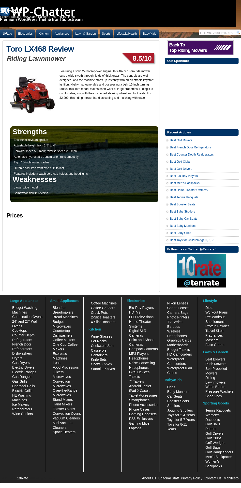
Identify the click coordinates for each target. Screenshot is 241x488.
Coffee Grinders (103, 308)
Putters (210, 429)
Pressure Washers (219, 391)
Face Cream (214, 345)
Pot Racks (99, 341)
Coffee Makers (64, 340)
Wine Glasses (101, 336)
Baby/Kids (149, 33)
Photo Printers (178, 317)
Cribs (171, 387)
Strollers (173, 406)
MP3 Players (139, 354)
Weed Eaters (215, 387)
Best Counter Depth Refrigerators (192, 154)
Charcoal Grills (23, 386)
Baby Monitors (178, 392)
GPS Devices (139, 372)
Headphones (139, 358)
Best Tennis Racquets (184, 197)
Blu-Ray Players (141, 308)
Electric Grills (22, 391)
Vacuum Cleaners (66, 418)
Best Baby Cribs (180, 233)
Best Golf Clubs (180, 161)
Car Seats (174, 396)
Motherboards (177, 345)
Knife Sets (99, 359)
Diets (209, 308)
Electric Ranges (24, 372)
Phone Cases (139, 409)
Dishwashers (22, 353)
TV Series (174, 322)
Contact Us (212, 478)
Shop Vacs (213, 396)
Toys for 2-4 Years (181, 415)
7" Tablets (136, 381)
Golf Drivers (214, 433)
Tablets (134, 377)
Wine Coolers (22, 414)
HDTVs (134, 312)
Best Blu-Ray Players (184, 176)
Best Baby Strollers (182, 211)
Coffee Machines (104, 303)
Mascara (212, 340)
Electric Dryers (23, 367)
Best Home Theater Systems (189, 190)
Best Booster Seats (182, 204)
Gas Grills (19, 381)
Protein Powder (217, 326)
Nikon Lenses (177, 303)
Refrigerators (22, 409)
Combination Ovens (27, 317)
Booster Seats (178, 401)
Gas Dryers (21, 363)
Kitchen (43, 33)
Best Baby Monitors (183, 226)
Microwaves (62, 377)
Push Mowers (215, 364)
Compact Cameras (143, 349)
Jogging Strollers (180, 410)
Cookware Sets (102, 346)
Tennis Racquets (218, 410)
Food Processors (66, 367)
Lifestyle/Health (127, 33)
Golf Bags (212, 447)
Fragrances (214, 335)
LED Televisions (141, 317)
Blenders (59, 308)
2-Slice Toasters (103, 317)
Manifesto (231, 478)
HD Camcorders (179, 354)
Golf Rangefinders (219, 452)
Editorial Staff (168, 478)
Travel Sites (214, 331)
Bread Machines (65, 317)
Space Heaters (64, 432)
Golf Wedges (215, 443)
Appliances (62, 33)
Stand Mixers (63, 400)
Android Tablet (140, 386)
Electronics (25, 33)
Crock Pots (99, 313)
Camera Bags (177, 313)
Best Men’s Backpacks (185, 183)
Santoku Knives (103, 369)
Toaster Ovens (64, 409)
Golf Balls (212, 424)
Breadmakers (63, 312)
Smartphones (139, 400)
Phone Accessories (143, 405)
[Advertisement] (201, 96)
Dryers (17, 358)
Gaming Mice (139, 423)
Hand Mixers (62, 404)
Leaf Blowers (215, 359)
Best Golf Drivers (181, 140)
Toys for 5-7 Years (181, 420)
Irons (56, 363)
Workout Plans (216, 312)
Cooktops (19, 330)
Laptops (135, 428)
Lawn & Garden (85, 33)
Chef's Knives (101, 364)
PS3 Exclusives (141, 419)
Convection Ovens (67, 414)
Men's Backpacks (218, 457)
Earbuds (173, 327)
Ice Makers (20, 404)
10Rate (7, 33)
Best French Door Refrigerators (190, 147)
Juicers (58, 372)
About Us (149, 478)
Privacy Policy (191, 478)
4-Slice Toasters (103, 322)
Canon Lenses (178, 308)
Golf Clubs (213, 438)
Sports (106, 33)
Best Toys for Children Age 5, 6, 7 (192, 240)
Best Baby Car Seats (183, 218)
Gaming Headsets (143, 414)
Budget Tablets (178, 350)
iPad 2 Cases (139, 391)
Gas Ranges (21, 377)
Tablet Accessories (143, 395)
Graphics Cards (179, 340)
